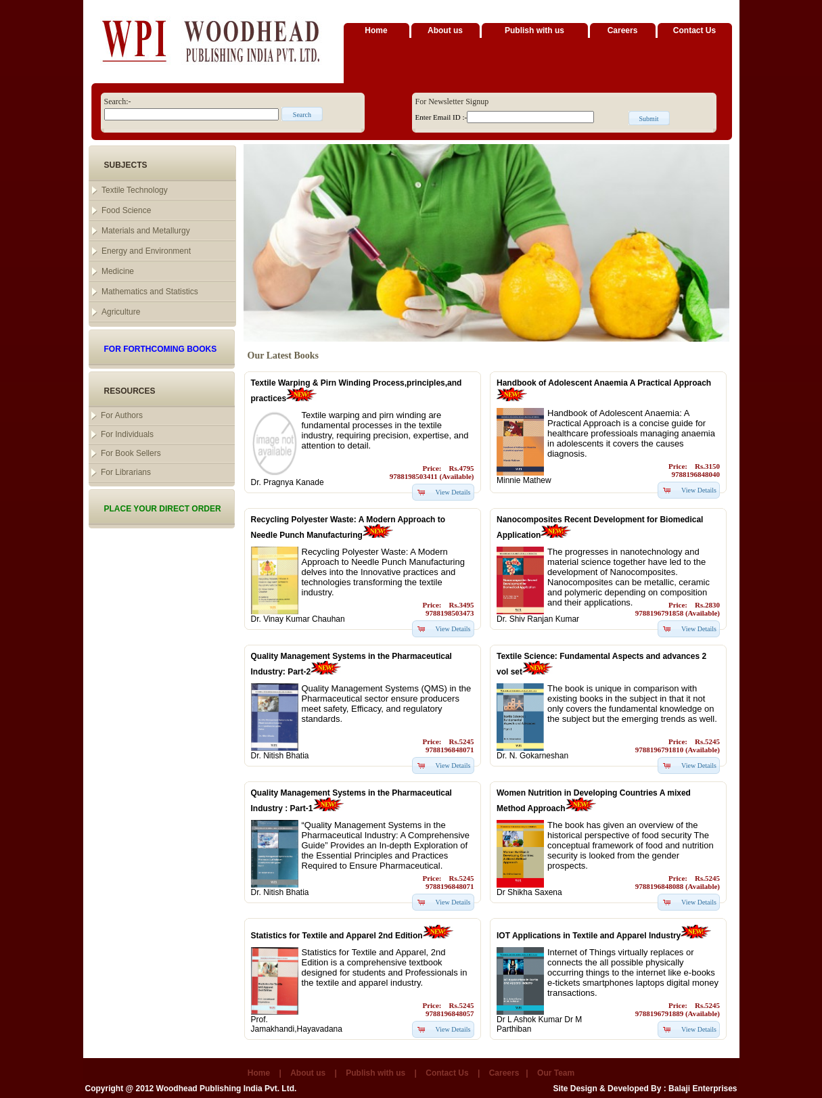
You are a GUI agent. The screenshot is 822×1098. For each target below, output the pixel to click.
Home (376, 30)
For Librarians (126, 472)
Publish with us (534, 30)
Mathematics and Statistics (149, 291)
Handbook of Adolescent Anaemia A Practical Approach (604, 383)
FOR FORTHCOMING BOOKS (160, 349)
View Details (453, 492)
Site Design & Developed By (607, 1088)
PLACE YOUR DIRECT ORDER (162, 508)
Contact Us (694, 30)
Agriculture (120, 312)
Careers (623, 30)
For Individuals (127, 434)
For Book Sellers (131, 453)
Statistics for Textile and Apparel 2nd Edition (337, 935)
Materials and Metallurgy (145, 230)
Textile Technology (134, 190)
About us (445, 30)
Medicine (117, 271)
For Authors (122, 415)
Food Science (126, 210)
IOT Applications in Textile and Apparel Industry (589, 935)
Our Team (555, 1073)
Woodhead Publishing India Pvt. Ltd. (226, 1088)
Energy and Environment (146, 251)
